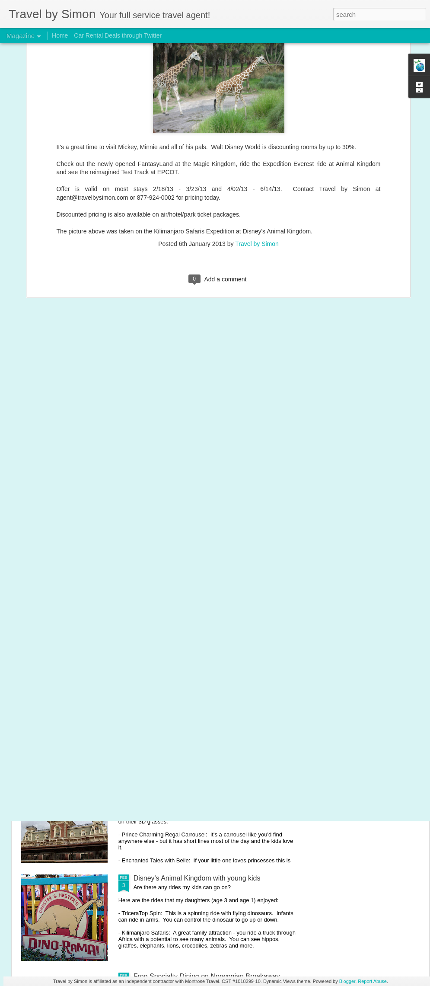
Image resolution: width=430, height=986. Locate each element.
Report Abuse (372, 981)
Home (60, 35)
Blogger (347, 981)
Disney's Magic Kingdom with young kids (196, 780)
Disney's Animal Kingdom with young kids (197, 878)
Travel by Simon (257, 161)
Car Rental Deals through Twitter (118, 35)
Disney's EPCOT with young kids (184, 682)
